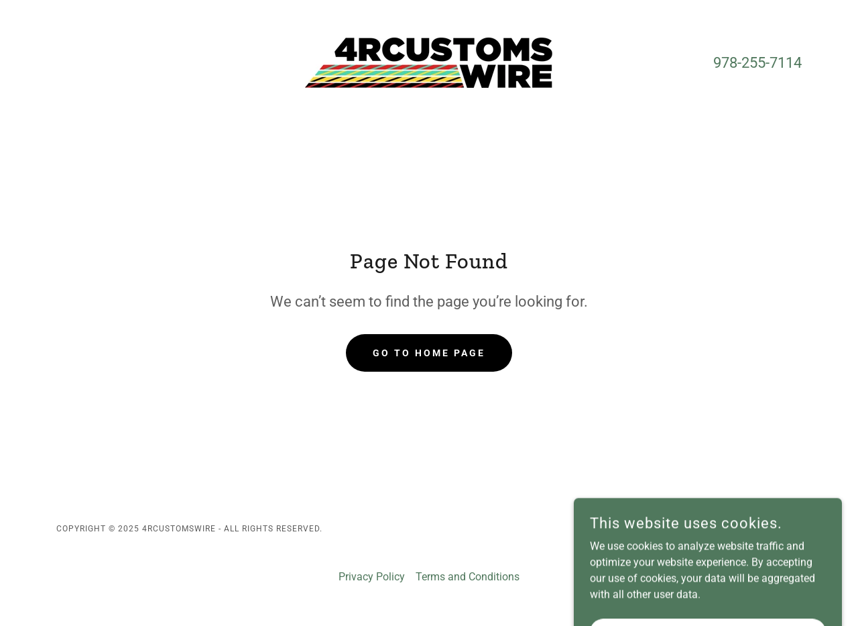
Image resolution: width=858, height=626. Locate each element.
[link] (428, 62)
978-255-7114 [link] (757, 62)
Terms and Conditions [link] (467, 576)
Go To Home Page (429, 353)
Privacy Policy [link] (372, 576)
